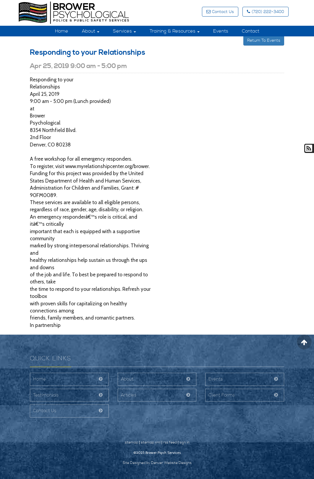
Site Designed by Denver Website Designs (157, 463)
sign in (184, 442)
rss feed (170, 442)
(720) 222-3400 (265, 11)
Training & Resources (175, 31)
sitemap (131, 442)
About (90, 31)
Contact (250, 31)
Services (124, 31)
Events (220, 31)
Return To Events (263, 40)
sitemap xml (151, 442)
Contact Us (220, 11)
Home (61, 31)
